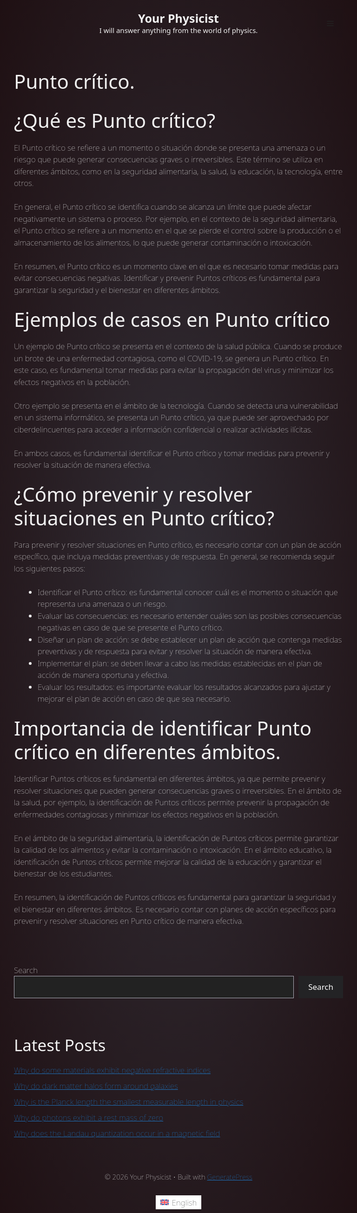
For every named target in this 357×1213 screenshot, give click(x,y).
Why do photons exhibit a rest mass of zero (88, 1117)
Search (26, 970)
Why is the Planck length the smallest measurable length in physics (128, 1101)
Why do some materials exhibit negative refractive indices (112, 1070)
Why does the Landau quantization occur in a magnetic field (117, 1133)
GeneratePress (229, 1176)
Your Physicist (178, 18)
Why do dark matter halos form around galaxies (96, 1085)
